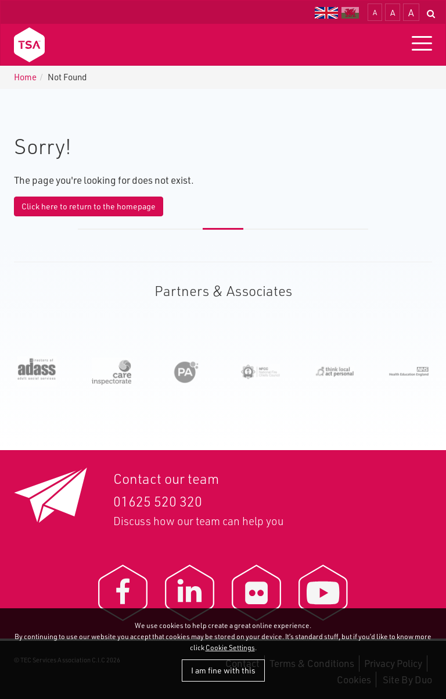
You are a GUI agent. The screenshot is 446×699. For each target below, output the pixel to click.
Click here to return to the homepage (88, 206)
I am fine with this (223, 670)
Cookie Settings (230, 647)
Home (25, 77)
